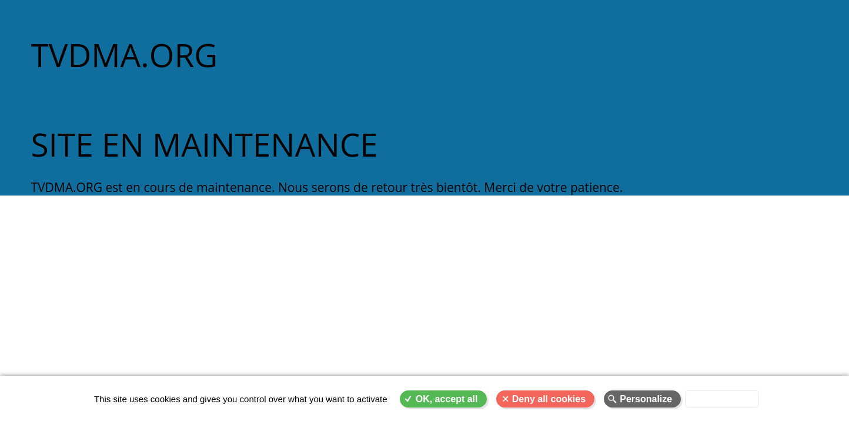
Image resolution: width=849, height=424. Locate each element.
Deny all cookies (549, 399)
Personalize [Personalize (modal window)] (646, 399)
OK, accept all (447, 399)
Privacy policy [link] (722, 399)
